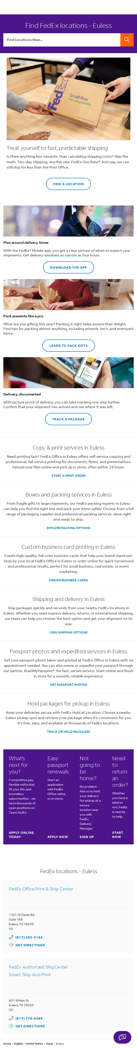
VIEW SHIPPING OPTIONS (68, 632)
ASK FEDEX (122, 1037)
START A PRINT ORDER (69, 475)
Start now (117, 834)
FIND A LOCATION (65, 182)
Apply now (57, 837)
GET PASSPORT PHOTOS (68, 685)
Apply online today (22, 834)
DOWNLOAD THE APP (65, 265)
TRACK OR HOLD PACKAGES (68, 731)
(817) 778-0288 (29, 1018)
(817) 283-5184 (29, 937)
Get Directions (27, 945)
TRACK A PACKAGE (65, 417)
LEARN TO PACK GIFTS (65, 343)
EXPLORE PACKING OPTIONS (68, 528)
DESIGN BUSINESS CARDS (68, 580)
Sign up (87, 837)
